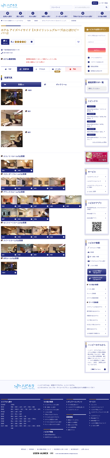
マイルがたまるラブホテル (51, 417)
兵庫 (16, 418)
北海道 (12, 404)
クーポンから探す (62, 14)
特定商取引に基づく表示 (61, 449)
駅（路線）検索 (93, 257)
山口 (29, 421)
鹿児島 (38, 426)
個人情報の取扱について (44, 449)
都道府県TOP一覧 (96, 82)
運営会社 (23, 449)
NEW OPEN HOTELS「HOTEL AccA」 (95, 124)
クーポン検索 (97, 289)
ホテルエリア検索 (94, 248)
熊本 (25, 426)
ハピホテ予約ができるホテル (95, 272)
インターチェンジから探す (51, 404)
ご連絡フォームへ (95, 369)
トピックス (93, 101)
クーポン (56, 69)
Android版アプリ (97, 218)
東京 (12, 409)
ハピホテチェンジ (94, 415)
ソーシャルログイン (96, 57)
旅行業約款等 (74, 449)
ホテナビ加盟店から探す (51, 419)
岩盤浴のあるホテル (97, 315)
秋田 (16, 407)
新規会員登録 (94, 66)
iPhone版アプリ (97, 213)
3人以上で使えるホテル (97, 324)
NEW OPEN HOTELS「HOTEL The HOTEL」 (96, 116)
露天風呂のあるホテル (97, 311)
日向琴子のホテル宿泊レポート (52, 437)
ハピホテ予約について (96, 409)
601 (29, 132)
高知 (25, 423)
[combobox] (89, 7)
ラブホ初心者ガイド (72, 404)
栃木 (30, 409)
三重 (25, 416)
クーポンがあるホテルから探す (52, 422)
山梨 (16, 411)
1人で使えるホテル (97, 320)
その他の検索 (102, 14)
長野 (20, 411)
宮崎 (33, 426)
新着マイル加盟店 (71, 422)
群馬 (39, 409)
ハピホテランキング (97, 176)
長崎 (20, 426)
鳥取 (20, 421)
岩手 (25, 407)
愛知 (12, 416)
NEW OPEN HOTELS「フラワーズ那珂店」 (96, 108)
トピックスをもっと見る (99, 142)
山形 (20, 407)
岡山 (12, 421)
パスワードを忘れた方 (97, 62)
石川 (12, 414)
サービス (92, 172)
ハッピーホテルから (97, 345)
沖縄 (12, 428)
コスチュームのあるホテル (97, 307)
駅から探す (20, 14)
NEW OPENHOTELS (49, 434)
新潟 (12, 411)
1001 (30, 90)
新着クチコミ (70, 430)
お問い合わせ (85, 449)
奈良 (29, 418)
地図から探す (46, 14)
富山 (16, 414)
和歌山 (34, 418)
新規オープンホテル (72, 420)
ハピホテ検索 (94, 243)
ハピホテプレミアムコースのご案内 (97, 186)
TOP (8, 69)
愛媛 (20, 423)
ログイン (96, 50)
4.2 (12, 42)
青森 (12, 407)
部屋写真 (24, 69)
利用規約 (31, 449)
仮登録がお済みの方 (96, 71)
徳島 (16, 423)
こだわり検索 (93, 265)
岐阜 (16, 416)
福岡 (12, 426)
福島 (33, 407)
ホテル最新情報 (71, 427)
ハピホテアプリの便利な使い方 (75, 407)
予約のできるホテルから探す (82, 14)
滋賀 (25, 418)
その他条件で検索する (97, 333)
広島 (16, 421)
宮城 (29, 407)
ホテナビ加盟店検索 (97, 298)
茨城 (35, 409)
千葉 (26, 409)
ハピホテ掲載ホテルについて (97, 423)
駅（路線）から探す (50, 407)
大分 (29, 426)
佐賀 (16, 426)
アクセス (40, 69)
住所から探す (7, 14)
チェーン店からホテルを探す (52, 424)
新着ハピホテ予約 (71, 425)
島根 (25, 421)
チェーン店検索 (97, 293)
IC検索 (91, 252)
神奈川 (17, 409)
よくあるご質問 (97, 191)
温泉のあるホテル (97, 329)
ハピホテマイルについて (97, 181)
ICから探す (32, 14)
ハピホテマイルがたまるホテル (95, 278)
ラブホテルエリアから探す (96, 261)
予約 (73, 69)
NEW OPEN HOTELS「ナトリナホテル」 (96, 137)
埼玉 (22, 409)
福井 (20, 414)
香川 (12, 423)
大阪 (12, 418)
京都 (20, 418)
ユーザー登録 (103, 3)
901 (29, 111)
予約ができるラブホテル (51, 414)
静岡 (20, 416)
